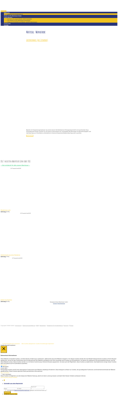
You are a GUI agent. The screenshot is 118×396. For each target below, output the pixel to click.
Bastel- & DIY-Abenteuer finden (13, 15)
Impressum (18, 325)
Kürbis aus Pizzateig (6, 299)
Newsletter (43, 325)
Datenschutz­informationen (22, 390)
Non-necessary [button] (5, 372)
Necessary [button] (4, 365)
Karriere (66, 325)
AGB (37, 325)
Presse (71, 325)
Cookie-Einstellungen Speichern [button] (45, 343)
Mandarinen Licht (5, 210)
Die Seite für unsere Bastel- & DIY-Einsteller (19, 19)
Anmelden (3, 11)
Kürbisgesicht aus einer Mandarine (10, 255)
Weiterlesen (29, 136)
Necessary (6, 366)
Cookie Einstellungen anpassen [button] (11, 343)
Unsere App (7, 23)
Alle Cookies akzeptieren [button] (28, 343)
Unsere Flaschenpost (59, 303)
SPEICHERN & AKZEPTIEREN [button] (9, 377)
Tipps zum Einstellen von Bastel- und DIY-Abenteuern (22, 22)
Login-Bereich (8, 17)
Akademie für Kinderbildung (15, 14)
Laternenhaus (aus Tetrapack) (37, 40)
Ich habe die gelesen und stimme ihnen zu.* (27, 390)
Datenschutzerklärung (29, 325)
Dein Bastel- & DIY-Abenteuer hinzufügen (18, 20)
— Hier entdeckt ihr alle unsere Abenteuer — (15, 165)
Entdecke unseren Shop (10, 394)
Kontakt (6, 25)
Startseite (7, 12)
